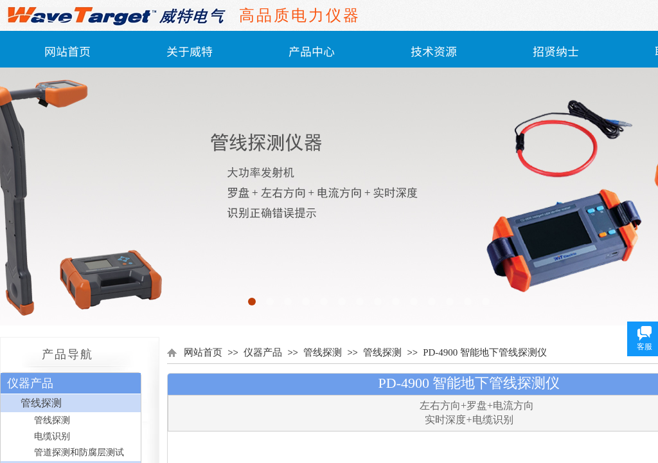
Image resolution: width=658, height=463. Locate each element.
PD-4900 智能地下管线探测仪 (485, 352)
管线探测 (322, 352)
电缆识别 (52, 436)
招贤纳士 (556, 50)
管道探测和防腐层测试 (79, 452)
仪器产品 (263, 352)
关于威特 (189, 50)
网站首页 (67, 50)
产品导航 (67, 354)
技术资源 (434, 50)
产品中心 (312, 50)
